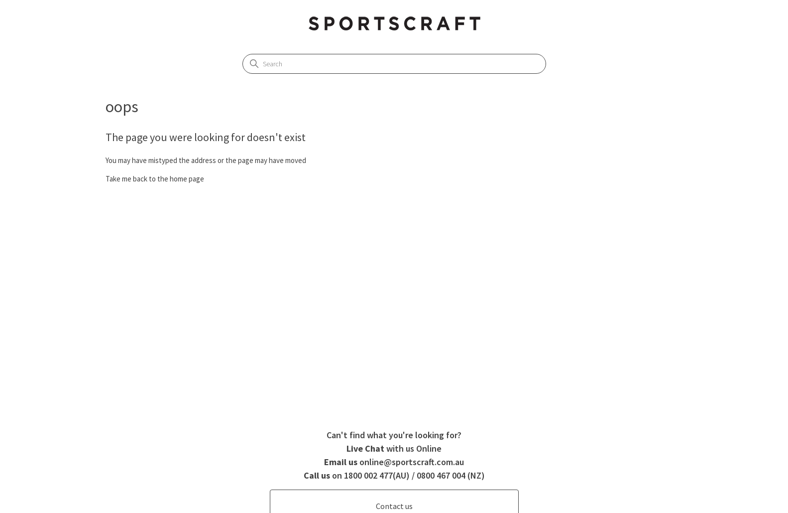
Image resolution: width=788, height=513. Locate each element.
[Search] (394, 64)
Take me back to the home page (155, 178)
